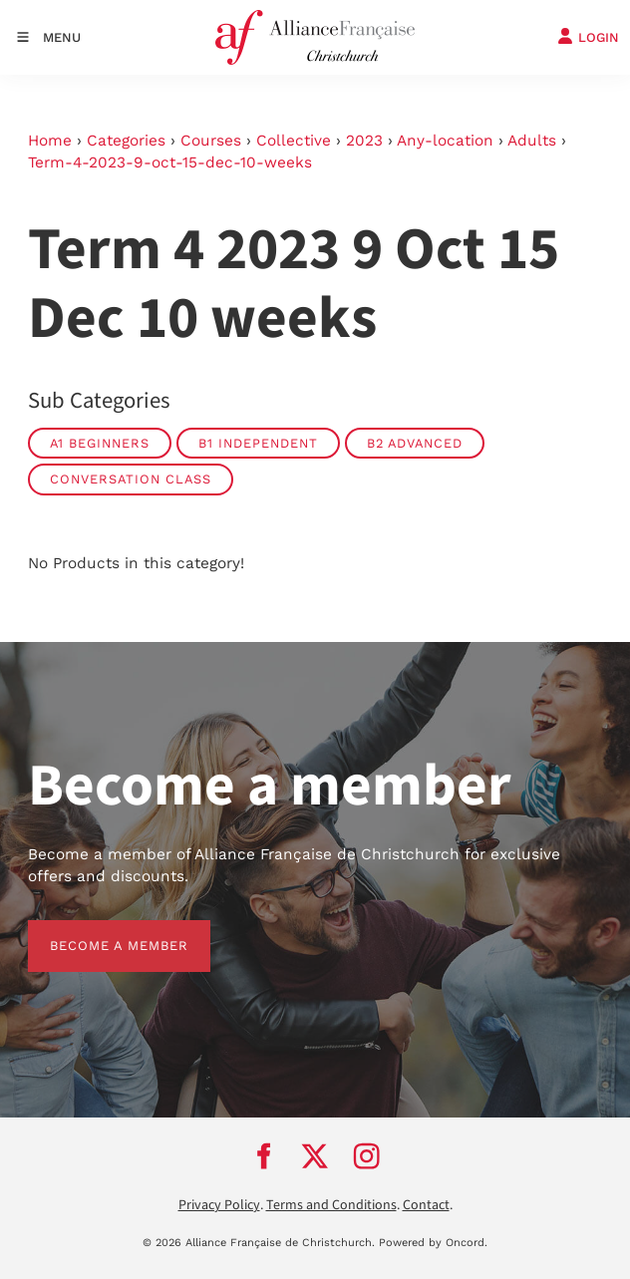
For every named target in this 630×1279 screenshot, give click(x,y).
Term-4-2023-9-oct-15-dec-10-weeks (170, 162)
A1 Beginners (100, 443)
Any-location (445, 141)
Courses (210, 141)
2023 (364, 141)
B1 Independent (258, 443)
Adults (531, 141)
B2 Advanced (415, 443)
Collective (293, 141)
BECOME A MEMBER (97, 930)
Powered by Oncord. (433, 1242)
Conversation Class (130, 479)
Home (50, 141)
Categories (126, 141)
